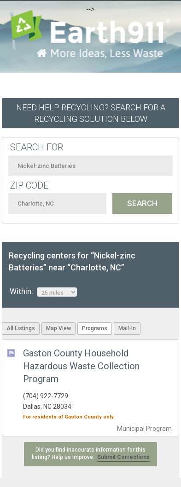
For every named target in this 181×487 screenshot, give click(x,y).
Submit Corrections (123, 457)
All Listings (20, 328)
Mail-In (127, 328)
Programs (94, 328)
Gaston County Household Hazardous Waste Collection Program (81, 366)
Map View (58, 328)
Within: (43, 291)
